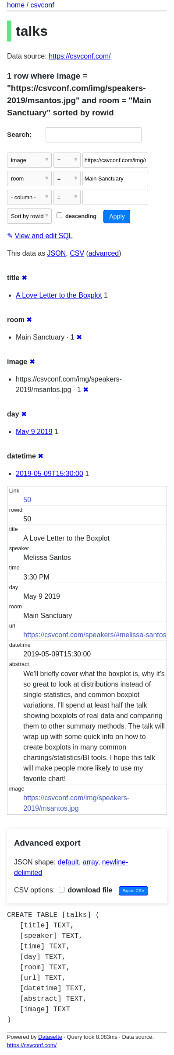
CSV (77, 253)
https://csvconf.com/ (79, 56)
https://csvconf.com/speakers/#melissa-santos (94, 635)
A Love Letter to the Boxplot (59, 295)
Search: (19, 134)
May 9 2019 (34, 431)
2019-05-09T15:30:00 (49, 473)
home (16, 5)
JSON (56, 253)
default (68, 862)
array (90, 862)
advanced (104, 253)
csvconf (42, 5)
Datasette (50, 1037)
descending (76, 216)
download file (86, 890)
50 (27, 499)
